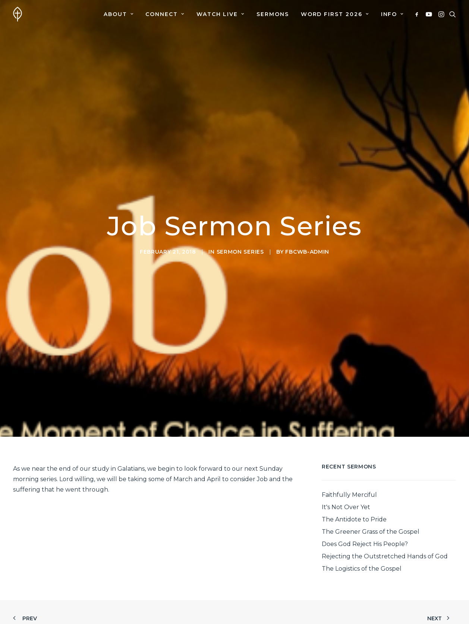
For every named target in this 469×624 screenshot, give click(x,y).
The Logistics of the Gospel (362, 564)
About (118, 14)
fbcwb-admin (307, 249)
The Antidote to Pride (354, 515)
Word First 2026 (335, 14)
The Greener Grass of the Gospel (370, 527)
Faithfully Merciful (349, 490)
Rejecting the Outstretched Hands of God (385, 552)
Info (392, 14)
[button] (418, 14)
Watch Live (220, 14)
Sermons (272, 14)
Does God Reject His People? (365, 539)
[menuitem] (118, 14)
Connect (164, 14)
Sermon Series (240, 249)
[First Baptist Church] (17, 14)
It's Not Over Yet (346, 503)
